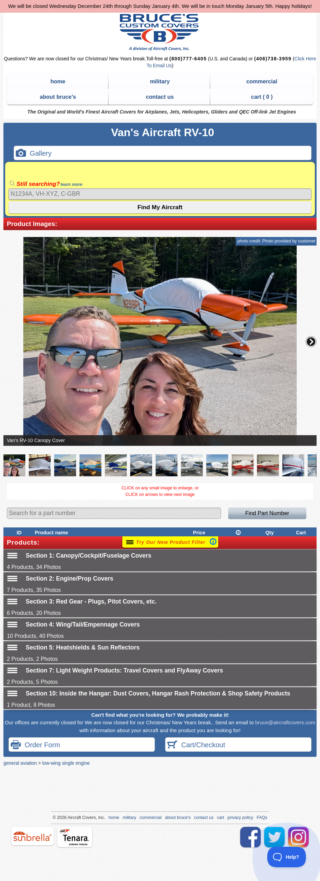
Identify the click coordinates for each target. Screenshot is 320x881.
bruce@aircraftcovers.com (285, 722)
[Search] (160, 194)
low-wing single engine (66, 763)
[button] (311, 341)
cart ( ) (262, 97)
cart (220, 817)
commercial (261, 81)
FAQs (262, 817)
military (160, 81)
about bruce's (58, 97)
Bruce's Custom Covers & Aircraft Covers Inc (160, 32)
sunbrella (32, 836)
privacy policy (240, 817)
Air (70, 817)
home (57, 81)
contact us (160, 97)
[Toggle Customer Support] (286, 857)
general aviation (20, 763)
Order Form (35, 745)
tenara (74, 837)
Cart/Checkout (196, 745)
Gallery (33, 154)
